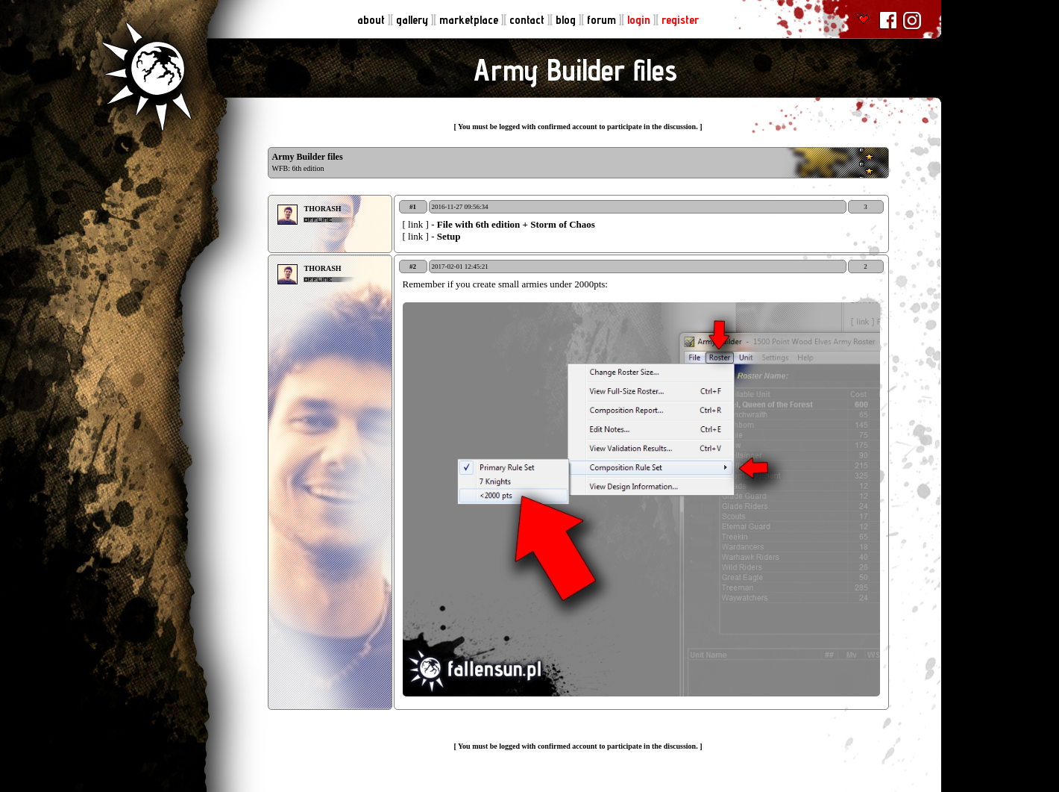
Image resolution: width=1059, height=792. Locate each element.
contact (528, 20)
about (372, 20)
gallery (413, 20)
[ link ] (417, 224)
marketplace (470, 20)
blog (567, 20)
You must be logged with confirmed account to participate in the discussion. (579, 126)
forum (603, 20)
